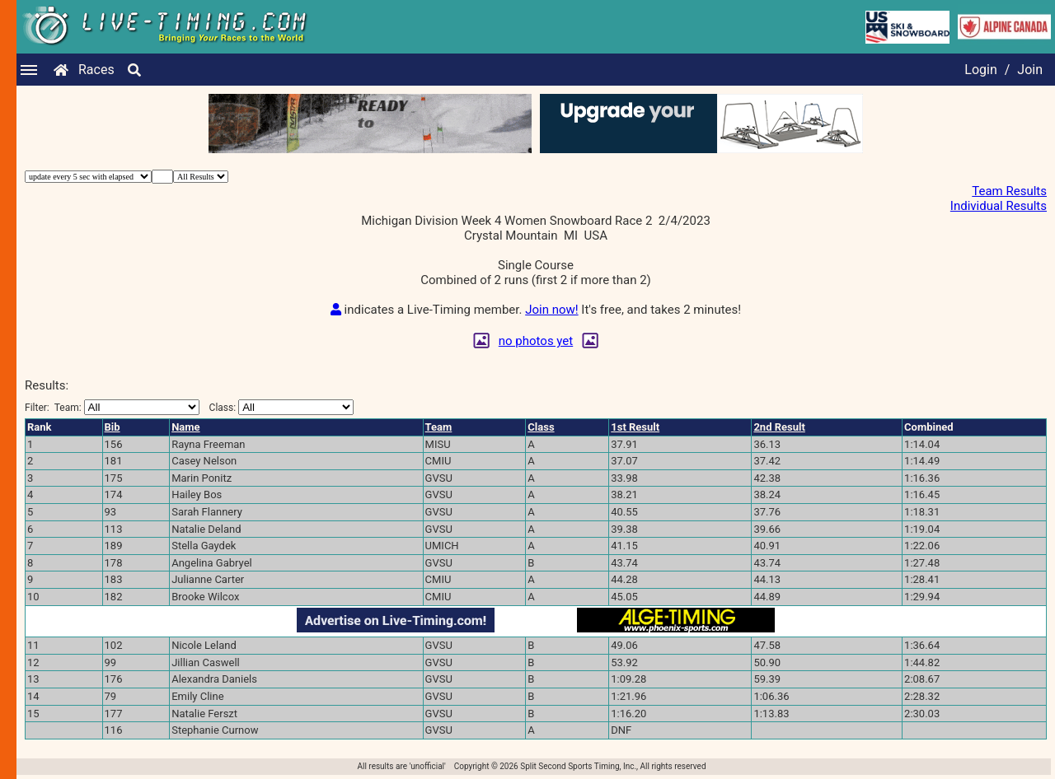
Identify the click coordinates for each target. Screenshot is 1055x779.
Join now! (551, 309)
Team (438, 427)
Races (96, 69)
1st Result (635, 427)
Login (980, 69)
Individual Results (998, 205)
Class (541, 427)
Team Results (1009, 191)
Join (1030, 69)
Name (185, 427)
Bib (112, 427)
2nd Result (778, 427)
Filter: (112, 407)
